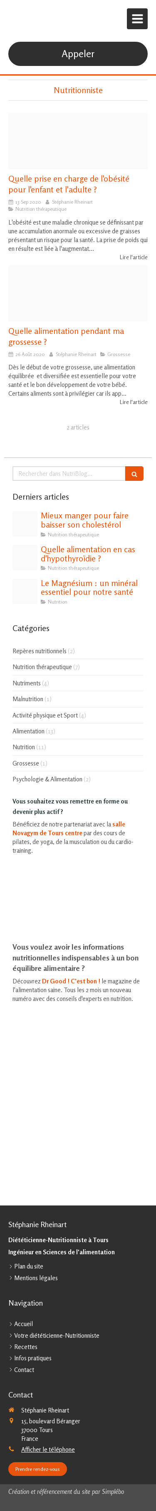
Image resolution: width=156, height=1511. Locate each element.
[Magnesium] (24, 591)
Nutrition (23, 747)
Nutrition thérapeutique (42, 667)
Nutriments (26, 683)
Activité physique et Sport (45, 715)
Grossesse (25, 763)
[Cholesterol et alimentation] (24, 523)
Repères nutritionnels (39, 651)
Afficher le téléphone (48, 1449)
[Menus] (78, 141)
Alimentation (28, 731)
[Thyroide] (24, 557)
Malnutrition (27, 699)
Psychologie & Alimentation (47, 779)
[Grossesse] (78, 293)
